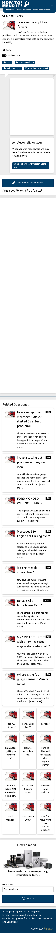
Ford (7, 62)
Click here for (30, 166)
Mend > (9, 16)
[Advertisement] (28, 106)
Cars (20, 16)
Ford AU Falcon (25, 62)
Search (28, 899)
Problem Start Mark (36, 68)
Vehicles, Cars (12, 68)
